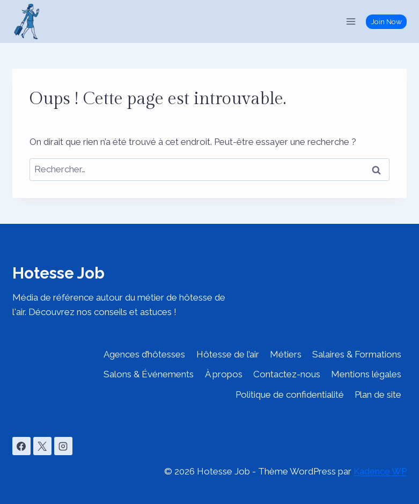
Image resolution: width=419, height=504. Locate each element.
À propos (223, 374)
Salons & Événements (149, 374)
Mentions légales (366, 374)
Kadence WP (380, 471)
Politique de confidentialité (290, 394)
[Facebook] (21, 446)
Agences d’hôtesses (144, 354)
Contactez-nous (286, 374)
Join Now (386, 21)
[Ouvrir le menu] (351, 21)
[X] (42, 446)
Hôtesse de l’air (227, 354)
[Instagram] (63, 446)
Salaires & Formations (356, 354)
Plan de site (378, 394)
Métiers (286, 354)
